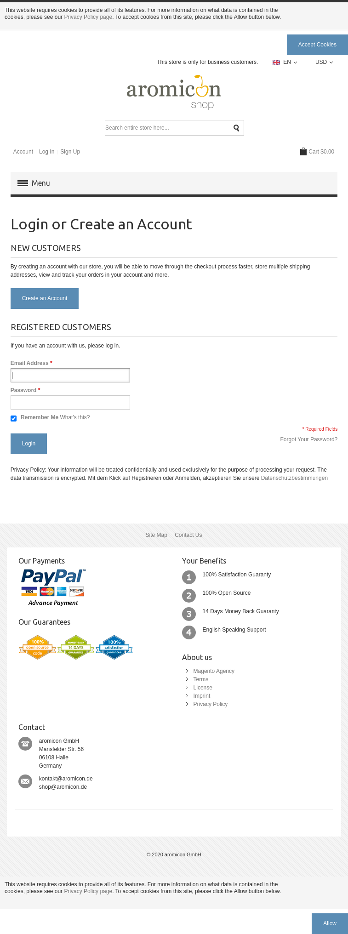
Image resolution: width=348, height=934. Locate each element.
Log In (46, 151)
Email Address (30, 363)
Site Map (156, 535)
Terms (201, 679)
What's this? (75, 417)
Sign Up (70, 151)
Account (23, 151)
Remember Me (39, 417)
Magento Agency (214, 671)
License (203, 687)
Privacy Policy (211, 704)
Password (24, 390)
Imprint (202, 696)
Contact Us (188, 535)
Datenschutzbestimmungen (294, 478)
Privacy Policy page (88, 17)
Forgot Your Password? (309, 439)
